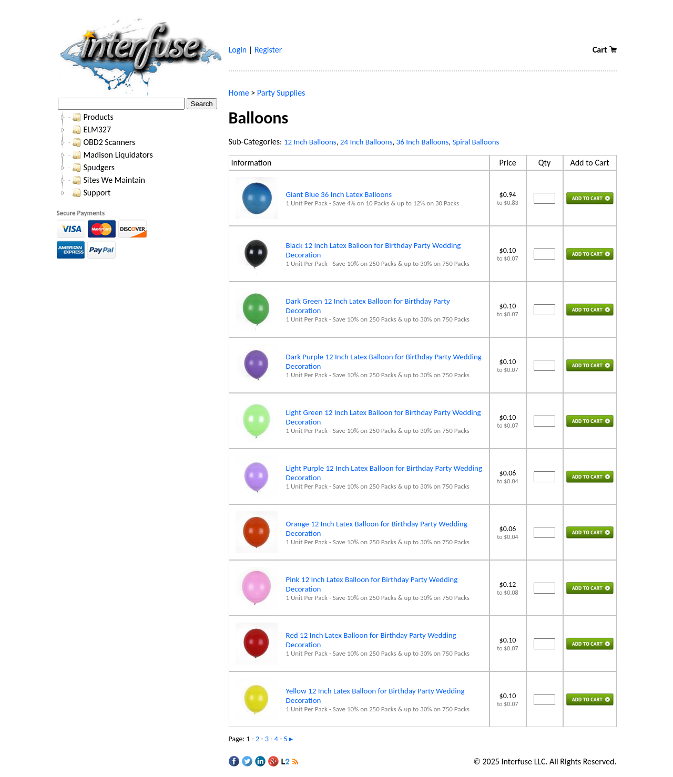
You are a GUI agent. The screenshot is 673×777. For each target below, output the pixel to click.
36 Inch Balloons (422, 142)
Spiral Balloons (475, 142)
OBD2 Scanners (103, 142)
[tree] (140, 155)
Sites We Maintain (107, 180)
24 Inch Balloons (366, 142)
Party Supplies (281, 93)
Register (268, 50)
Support (90, 193)
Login (238, 50)
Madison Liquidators (111, 155)
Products (92, 117)
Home (239, 93)
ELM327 (90, 129)
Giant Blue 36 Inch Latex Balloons (339, 194)
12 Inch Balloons (310, 142)
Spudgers (92, 167)
